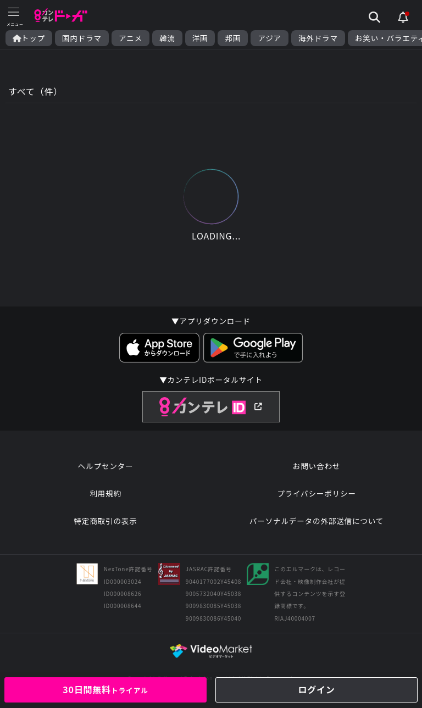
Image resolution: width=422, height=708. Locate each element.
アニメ (130, 38)
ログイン (316, 689)
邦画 (233, 38)
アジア (269, 38)
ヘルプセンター (106, 465)
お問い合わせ (316, 465)
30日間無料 (105, 689)
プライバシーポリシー (316, 493)
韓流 (167, 38)
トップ (29, 38)
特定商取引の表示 (105, 520)
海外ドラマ (318, 38)
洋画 (200, 38)
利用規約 (105, 493)
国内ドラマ (82, 38)
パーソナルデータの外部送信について (316, 520)
